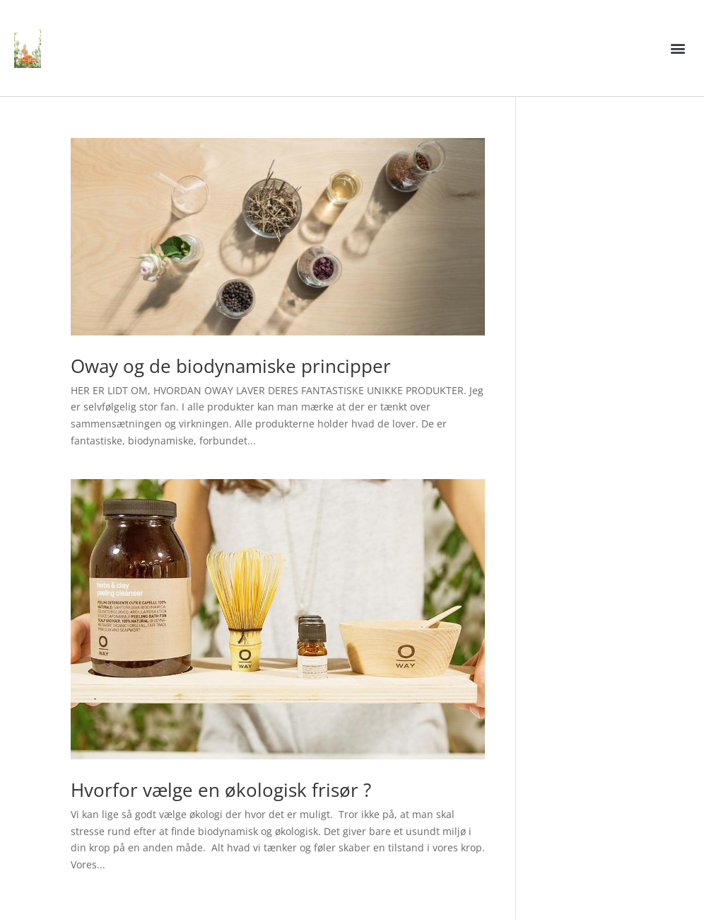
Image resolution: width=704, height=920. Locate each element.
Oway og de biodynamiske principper (231, 366)
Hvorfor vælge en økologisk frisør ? (221, 790)
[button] (678, 48)
